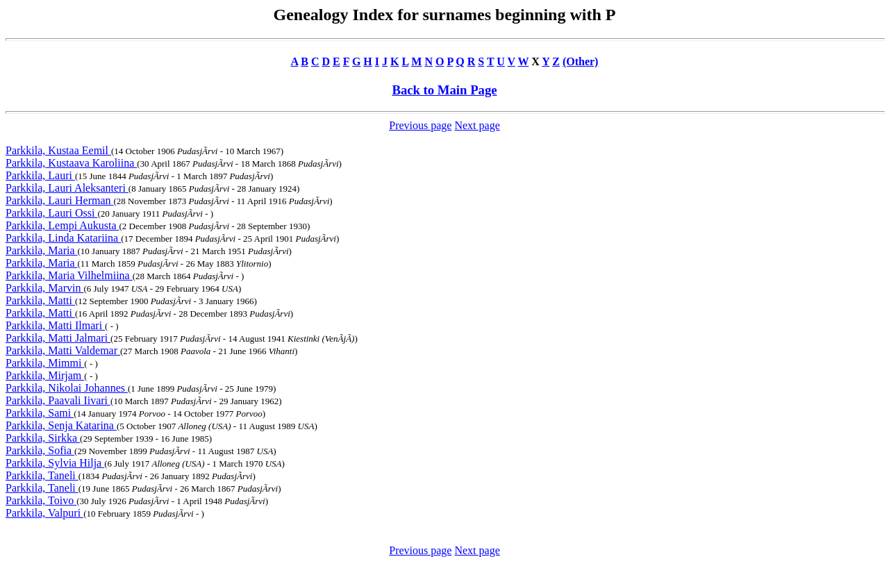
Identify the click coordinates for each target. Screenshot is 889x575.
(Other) (581, 61)
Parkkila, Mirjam (45, 375)
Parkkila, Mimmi (45, 363)
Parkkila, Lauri (40, 175)
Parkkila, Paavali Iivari (58, 400)
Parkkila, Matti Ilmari (55, 325)
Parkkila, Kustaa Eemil (58, 150)
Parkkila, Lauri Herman (60, 200)
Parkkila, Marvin (44, 288)
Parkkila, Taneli (42, 475)
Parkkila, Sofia (40, 450)
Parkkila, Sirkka (43, 438)
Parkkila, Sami (40, 413)
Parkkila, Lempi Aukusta (62, 225)
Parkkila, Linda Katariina (63, 238)
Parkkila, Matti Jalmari (58, 338)
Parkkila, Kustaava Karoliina (71, 163)
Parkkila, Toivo (41, 500)
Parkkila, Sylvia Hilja (55, 463)
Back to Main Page (444, 90)
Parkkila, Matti (40, 300)
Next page (476, 125)
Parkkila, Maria (42, 250)
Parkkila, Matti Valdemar (63, 350)
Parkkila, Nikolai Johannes (67, 388)
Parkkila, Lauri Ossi (51, 213)
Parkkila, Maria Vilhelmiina (69, 275)
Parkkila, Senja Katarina (61, 425)
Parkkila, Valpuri (44, 513)
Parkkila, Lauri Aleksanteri (67, 188)
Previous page (420, 125)
